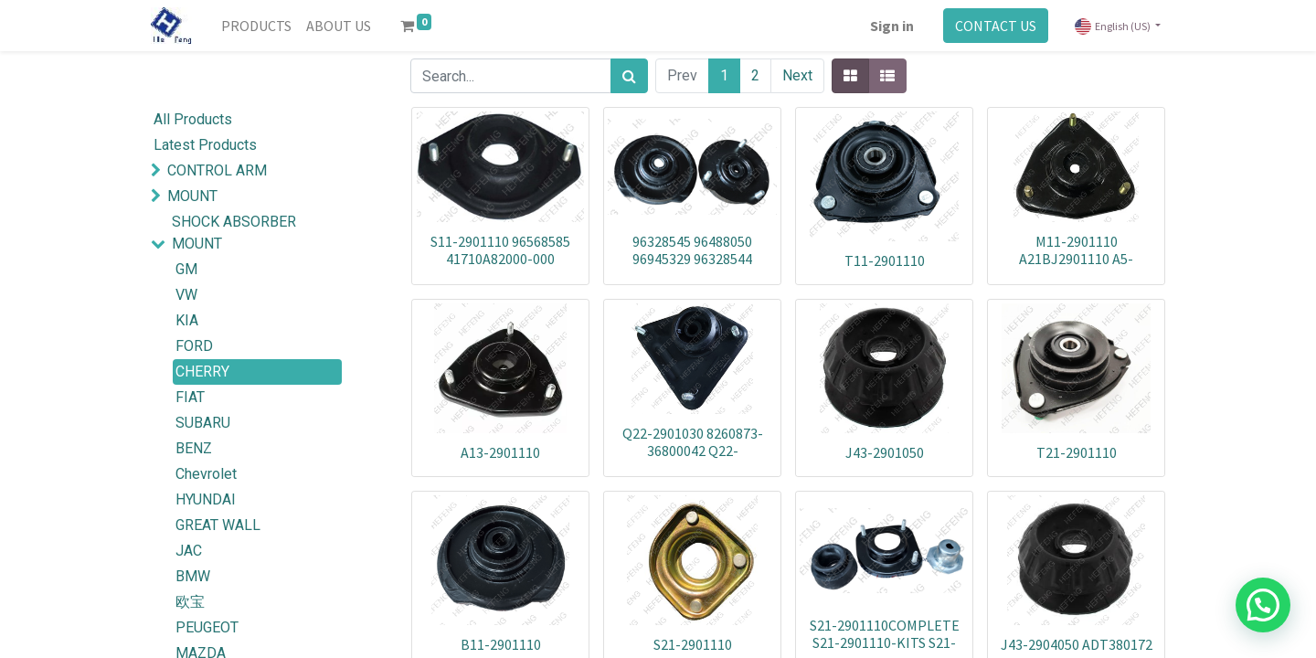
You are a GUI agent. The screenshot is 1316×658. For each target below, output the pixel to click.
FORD (194, 346)
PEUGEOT (207, 627)
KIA (186, 320)
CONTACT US (995, 25)
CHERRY (202, 371)
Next (797, 75)
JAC (188, 550)
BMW (192, 576)
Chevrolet (206, 474)
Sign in (892, 25)
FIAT (190, 397)
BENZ (193, 448)
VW (186, 294)
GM (186, 269)
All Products (193, 119)
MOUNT (192, 196)
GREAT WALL (217, 525)
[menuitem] (256, 25)
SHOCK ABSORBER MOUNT (234, 232)
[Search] (629, 75)
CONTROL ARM (217, 170)
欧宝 (190, 601)
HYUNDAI (205, 499)
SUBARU (202, 422)
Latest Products (205, 145)
